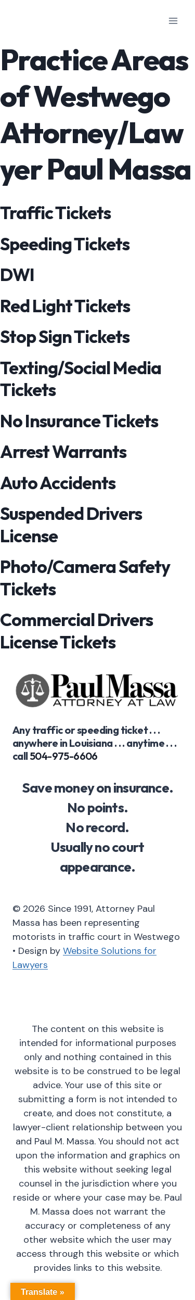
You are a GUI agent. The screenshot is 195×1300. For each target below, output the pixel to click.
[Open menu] (173, 20)
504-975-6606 (64, 755)
